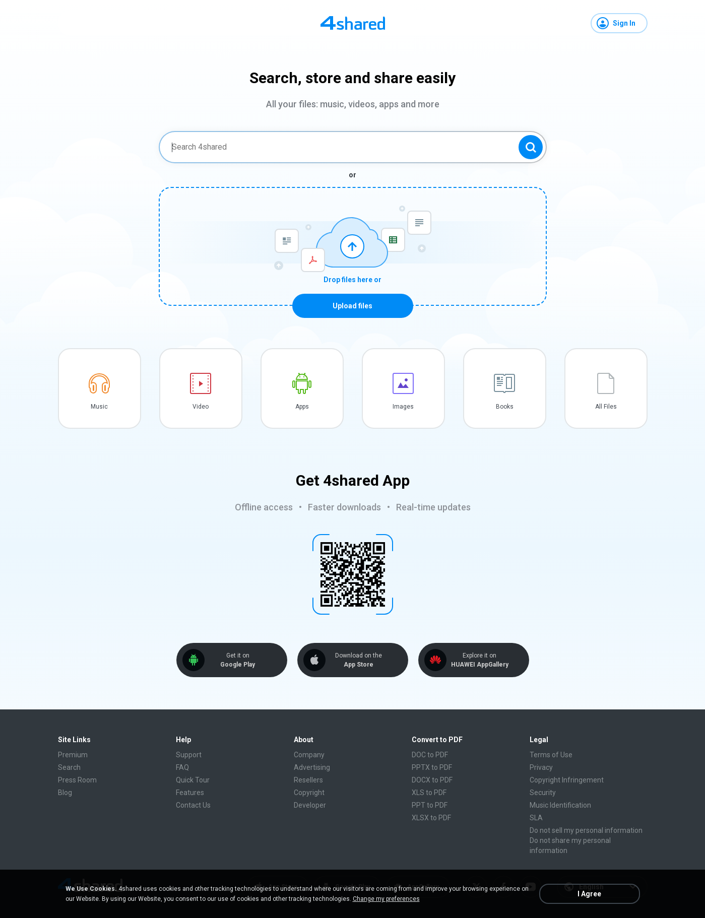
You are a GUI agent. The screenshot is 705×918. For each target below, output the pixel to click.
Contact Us (193, 805)
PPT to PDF (429, 805)
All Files (606, 406)
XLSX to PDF (431, 818)
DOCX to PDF (432, 780)
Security (543, 793)
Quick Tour (193, 780)
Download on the (359, 660)
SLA (536, 818)
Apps (302, 406)
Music (99, 406)
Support (189, 755)
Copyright (309, 793)
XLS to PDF (429, 793)
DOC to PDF (430, 755)
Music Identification (560, 805)
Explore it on (480, 660)
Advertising (312, 767)
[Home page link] (353, 23)
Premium (73, 755)
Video (201, 406)
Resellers (308, 780)
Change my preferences (386, 898)
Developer (310, 805)
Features (190, 793)
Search (69, 767)
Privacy (541, 767)
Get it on (238, 660)
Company (309, 755)
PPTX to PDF (432, 767)
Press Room (77, 780)
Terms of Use (551, 755)
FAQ (182, 767)
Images (403, 406)
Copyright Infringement (567, 780)
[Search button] (531, 147)
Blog (65, 793)
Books (505, 406)
